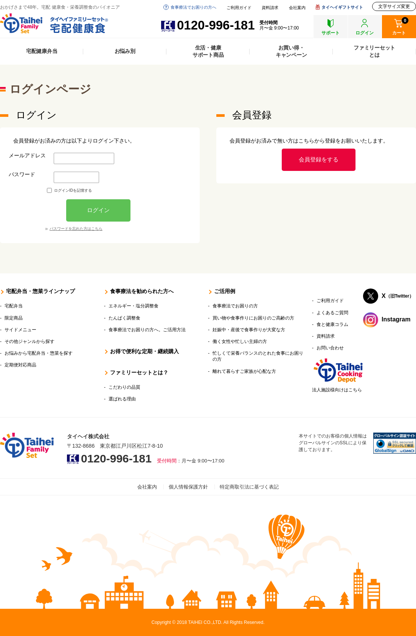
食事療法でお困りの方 (235, 306)
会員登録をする (318, 159)
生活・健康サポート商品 (208, 51)
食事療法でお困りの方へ (193, 7)
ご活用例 (224, 291)
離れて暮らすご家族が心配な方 (244, 371)
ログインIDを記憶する (73, 190)
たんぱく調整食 (124, 318)
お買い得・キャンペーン (291, 51)
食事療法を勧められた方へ (142, 291)
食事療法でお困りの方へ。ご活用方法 (147, 329)
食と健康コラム (332, 324)
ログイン (98, 210)
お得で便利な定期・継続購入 (144, 351)
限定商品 (14, 318)
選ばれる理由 (122, 399)
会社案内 (297, 8)
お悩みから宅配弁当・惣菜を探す (39, 353)
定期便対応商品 (20, 365)
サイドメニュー (20, 329)
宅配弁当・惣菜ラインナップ (40, 291)
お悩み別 (125, 51)
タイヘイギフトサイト (342, 7)
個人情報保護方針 (188, 487)
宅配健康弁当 (41, 51)
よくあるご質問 (332, 312)
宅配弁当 (14, 306)
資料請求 (270, 8)
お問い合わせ (330, 348)
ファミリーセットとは (374, 51)
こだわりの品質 (124, 387)
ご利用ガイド (239, 8)
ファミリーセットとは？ (139, 372)
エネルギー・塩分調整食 (133, 306)
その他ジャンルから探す (29, 341)
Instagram (396, 319)
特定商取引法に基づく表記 (249, 487)
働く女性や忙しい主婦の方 (240, 341)
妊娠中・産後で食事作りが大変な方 (249, 329)
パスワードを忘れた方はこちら (76, 228)
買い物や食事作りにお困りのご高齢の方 (253, 318)
